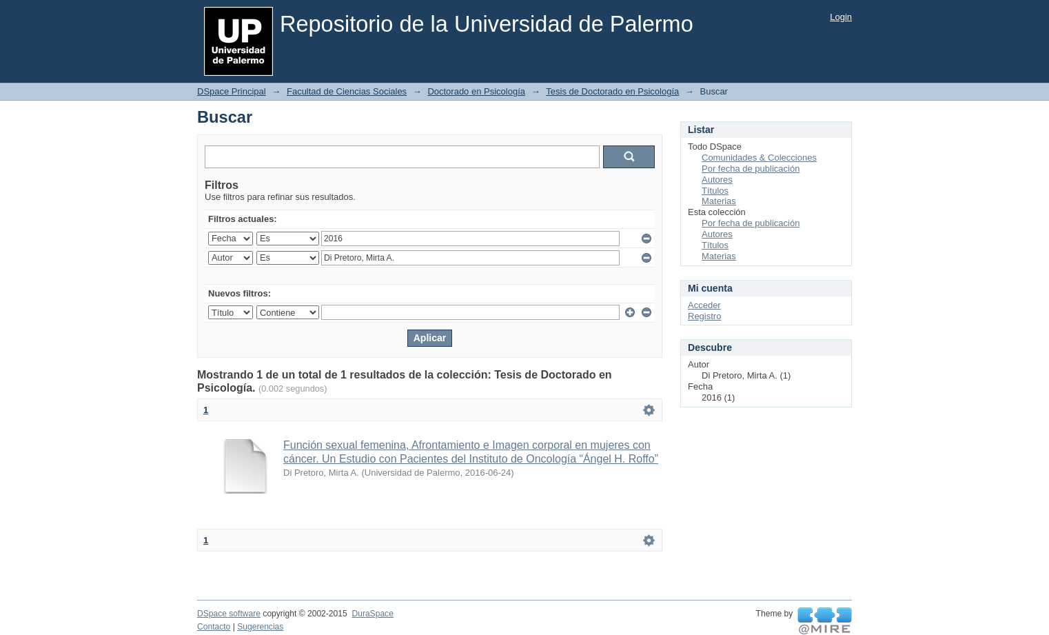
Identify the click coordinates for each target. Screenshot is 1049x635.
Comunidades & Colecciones (759, 157)
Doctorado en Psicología (476, 91)
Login (841, 17)
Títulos (715, 190)
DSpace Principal (231, 91)
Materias (719, 201)
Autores (717, 179)
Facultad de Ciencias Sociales (347, 91)
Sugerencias (260, 627)
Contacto (213, 627)
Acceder (704, 305)
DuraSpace (372, 613)
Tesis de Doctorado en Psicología (612, 91)
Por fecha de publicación (751, 168)
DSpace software (229, 613)
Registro (704, 316)
